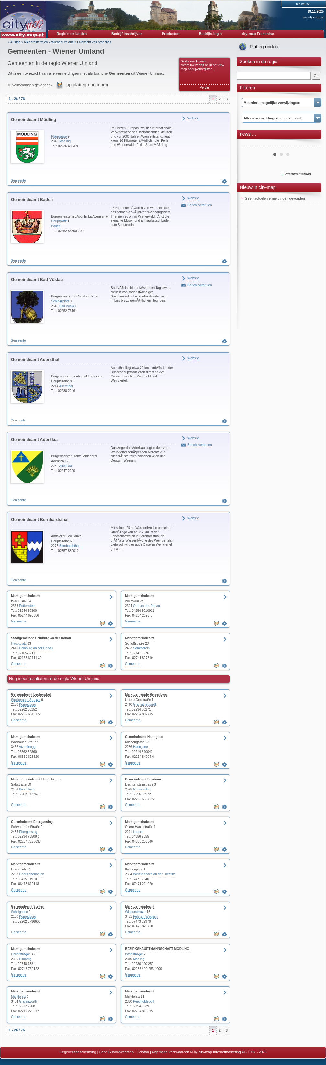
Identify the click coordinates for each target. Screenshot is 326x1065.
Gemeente (18, 180)
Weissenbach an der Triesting (154, 874)
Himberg (25, 959)
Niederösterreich (36, 42)
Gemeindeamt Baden (32, 199)
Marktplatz (18, 996)
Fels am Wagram (145, 916)
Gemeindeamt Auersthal (35, 359)
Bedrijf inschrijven (126, 34)
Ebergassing (28, 832)
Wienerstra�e (135, 912)
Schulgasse (19, 912)
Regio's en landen (72, 34)
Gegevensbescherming (77, 1052)
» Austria (14, 42)
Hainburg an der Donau (36, 648)
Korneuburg (27, 704)
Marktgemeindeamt (25, 596)
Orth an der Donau (146, 606)
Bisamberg (27, 789)
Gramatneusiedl (144, 704)
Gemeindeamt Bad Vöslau (37, 279)
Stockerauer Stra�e (25, 699)
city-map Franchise (257, 34)
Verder (204, 87)
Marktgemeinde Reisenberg (146, 694)
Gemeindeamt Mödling (33, 119)
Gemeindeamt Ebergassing (32, 822)
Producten (170, 34)
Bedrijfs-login (210, 34)
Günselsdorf (142, 789)
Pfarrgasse (59, 136)
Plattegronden (264, 46)
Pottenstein (27, 606)
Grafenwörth (28, 1001)
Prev (250, 144)
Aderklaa (65, 466)
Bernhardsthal (69, 546)
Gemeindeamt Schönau (143, 779)
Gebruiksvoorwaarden (116, 1052)
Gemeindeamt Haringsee (144, 737)
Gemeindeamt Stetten (27, 906)
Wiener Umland (62, 42)
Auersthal (66, 386)
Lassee (138, 832)
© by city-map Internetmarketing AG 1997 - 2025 (228, 1052)
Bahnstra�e (134, 954)
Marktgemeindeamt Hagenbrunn (36, 779)
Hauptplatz (59, 221)
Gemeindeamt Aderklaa (34, 439)
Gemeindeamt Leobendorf (31, 694)
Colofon (143, 1052)
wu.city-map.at (313, 17)
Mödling (65, 141)
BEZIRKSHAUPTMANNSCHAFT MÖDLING (157, 949)
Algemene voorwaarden (170, 1052)
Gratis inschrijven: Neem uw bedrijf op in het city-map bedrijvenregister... (202, 65)
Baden (56, 226)
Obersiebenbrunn (31, 874)
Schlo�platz (60, 301)
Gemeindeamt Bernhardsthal (40, 519)
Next (312, 144)
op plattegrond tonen (87, 84)
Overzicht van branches (94, 42)
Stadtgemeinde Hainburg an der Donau (41, 638)
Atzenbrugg (27, 747)
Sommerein (141, 648)
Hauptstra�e (20, 954)
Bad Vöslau (67, 306)
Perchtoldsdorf (143, 1001)
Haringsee (140, 747)
